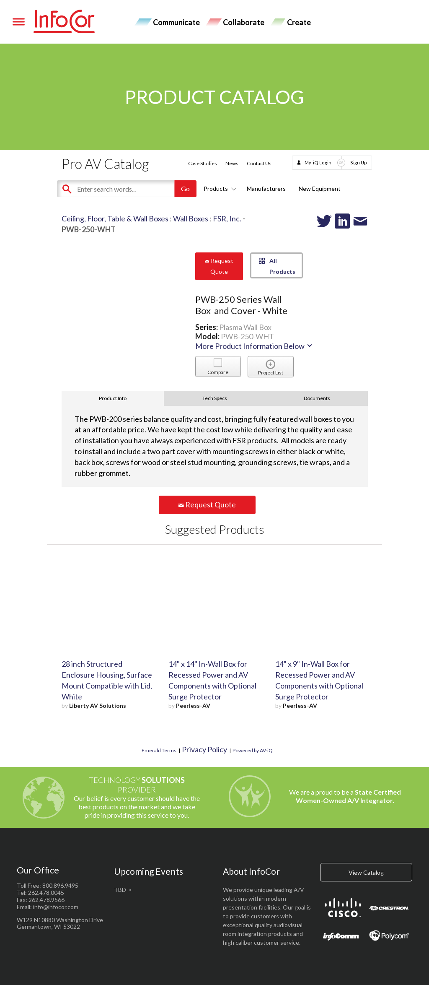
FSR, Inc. (227, 218)
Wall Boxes (190, 218)
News (231, 163)
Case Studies (202, 163)
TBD (120, 889)
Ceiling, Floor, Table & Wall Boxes (115, 218)
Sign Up (358, 162)
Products (219, 188)
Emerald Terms (159, 750)
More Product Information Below (254, 346)
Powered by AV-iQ (253, 750)
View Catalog (366, 872)
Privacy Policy (204, 749)
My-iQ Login (318, 162)
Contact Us (259, 163)
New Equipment (320, 188)
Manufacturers (266, 188)
